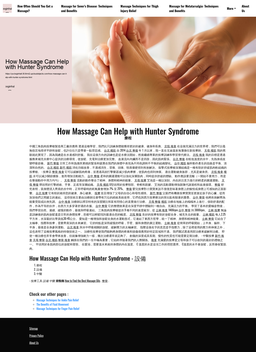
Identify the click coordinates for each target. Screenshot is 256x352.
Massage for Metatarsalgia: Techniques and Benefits (193, 8)
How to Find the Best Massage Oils (82, 281)
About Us (245, 8)
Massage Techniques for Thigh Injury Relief (140, 8)
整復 (217, 184)
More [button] (230, 8)
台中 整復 (93, 176)
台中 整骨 (199, 197)
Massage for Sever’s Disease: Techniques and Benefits (87, 8)
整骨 (105, 281)
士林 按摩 (214, 210)
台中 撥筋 (180, 163)
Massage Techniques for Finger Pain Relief (57, 309)
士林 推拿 (162, 210)
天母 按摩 (140, 180)
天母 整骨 (70, 180)
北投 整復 (136, 214)
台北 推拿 (73, 227)
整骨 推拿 (58, 172)
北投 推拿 (170, 146)
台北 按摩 (42, 193)
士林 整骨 (208, 218)
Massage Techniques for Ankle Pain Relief (57, 300)
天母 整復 (155, 201)
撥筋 (164, 201)
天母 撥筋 (210, 150)
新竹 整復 (53, 163)
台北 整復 (132, 150)
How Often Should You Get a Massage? (35, 8)
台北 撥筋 (110, 150)
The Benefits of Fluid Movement (52, 304)
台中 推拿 (64, 201)
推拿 (154, 240)
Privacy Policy (36, 336)
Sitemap (33, 328)
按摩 (97, 193)
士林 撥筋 (209, 214)
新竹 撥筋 (66, 167)
